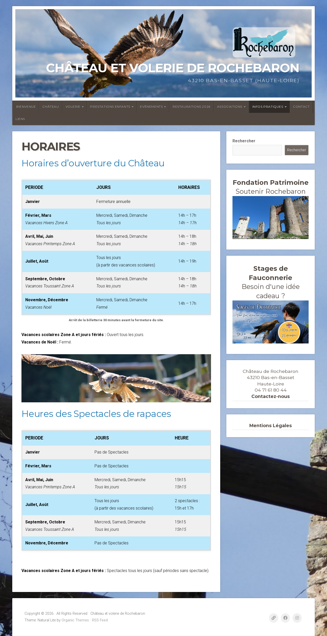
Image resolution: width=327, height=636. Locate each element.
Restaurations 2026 (192, 107)
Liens (20, 119)
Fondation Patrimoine (271, 182)
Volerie (73, 107)
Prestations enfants (110, 107)
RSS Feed (100, 620)
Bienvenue (26, 107)
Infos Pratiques (267, 107)
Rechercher (243, 140)
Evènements (151, 107)
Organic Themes (75, 620)
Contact (301, 107)
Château (50, 107)
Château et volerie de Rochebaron (172, 67)
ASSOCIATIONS (229, 107)
